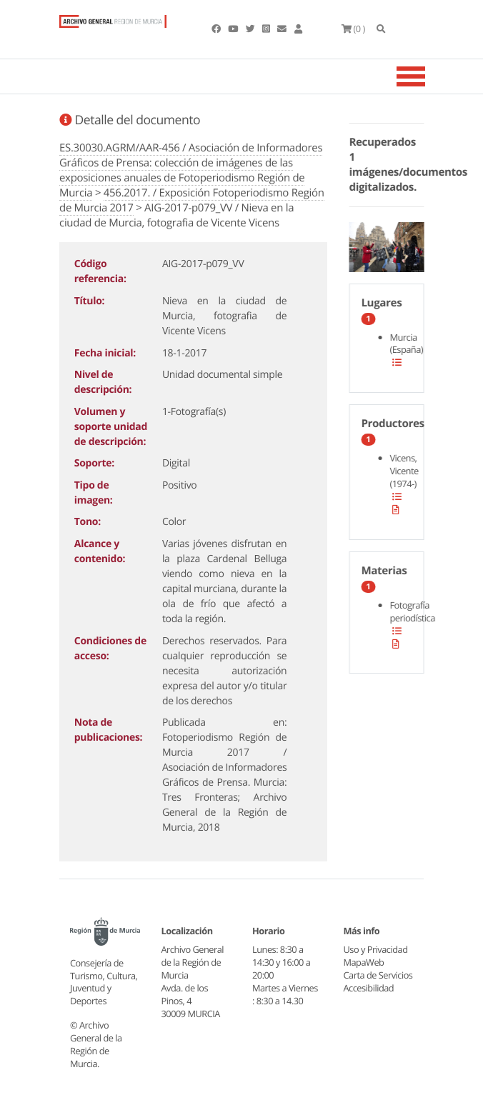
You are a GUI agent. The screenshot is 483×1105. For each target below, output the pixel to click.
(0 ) (353, 28)
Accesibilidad (369, 987)
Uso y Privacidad (376, 949)
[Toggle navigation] (429, 76)
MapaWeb (364, 962)
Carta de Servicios (378, 975)
